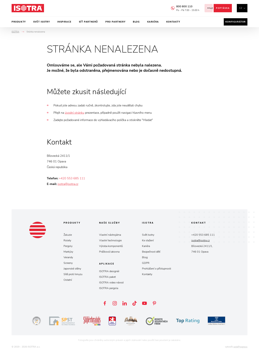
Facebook (104, 303)
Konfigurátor (235, 21)
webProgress (240, 346)
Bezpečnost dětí (151, 252)
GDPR (145, 263)
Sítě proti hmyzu (73, 274)
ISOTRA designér (109, 271)
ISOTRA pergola (108, 288)
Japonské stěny (72, 268)
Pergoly (68, 246)
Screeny (68, 263)
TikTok (134, 303)
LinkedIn (124, 303)
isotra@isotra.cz (68, 184)
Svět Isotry (148, 235)
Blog (136, 21)
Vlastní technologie (110, 240)
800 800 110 (180, 6)
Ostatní (68, 280)
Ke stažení (148, 240)
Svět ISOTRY (41, 21)
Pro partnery (115, 21)
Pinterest (154, 303)
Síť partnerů (88, 21)
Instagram (114, 303)
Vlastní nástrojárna (110, 235)
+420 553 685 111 (72, 178)
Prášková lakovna (109, 252)
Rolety (67, 240)
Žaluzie (68, 235)
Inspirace (64, 21)
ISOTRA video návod (111, 282)
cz (240, 8)
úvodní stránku (74, 113)
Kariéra (153, 21)
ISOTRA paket (107, 277)
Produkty (19, 21)
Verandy (68, 257)
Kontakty (173, 21)
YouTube (144, 303)
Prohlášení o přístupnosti (156, 268)
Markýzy (68, 252)
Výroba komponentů (111, 246)
